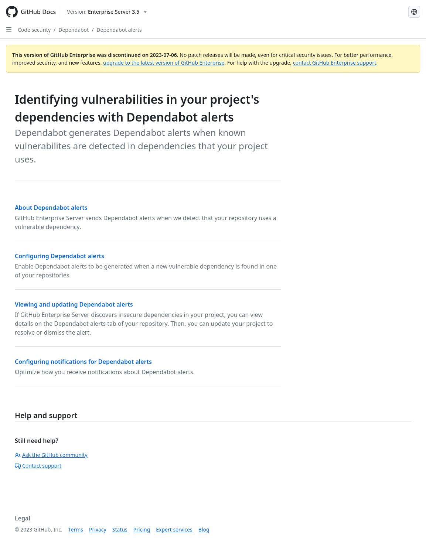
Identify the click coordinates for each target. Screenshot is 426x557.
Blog (203, 529)
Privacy (97, 529)
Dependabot (73, 29)
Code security (34, 29)
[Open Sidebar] (9, 29)
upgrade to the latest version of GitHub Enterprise (163, 62)
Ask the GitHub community (51, 454)
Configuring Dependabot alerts (59, 256)
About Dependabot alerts (51, 208)
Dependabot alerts (119, 29)
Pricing (141, 529)
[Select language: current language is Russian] (414, 12)
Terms (75, 529)
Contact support (38, 465)
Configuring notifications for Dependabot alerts (83, 362)
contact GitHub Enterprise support (334, 62)
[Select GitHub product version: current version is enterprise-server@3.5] (106, 12)
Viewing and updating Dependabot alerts (74, 304)
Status (119, 529)
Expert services (174, 529)
